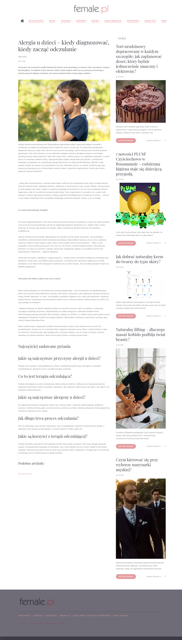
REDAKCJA (65, 615)
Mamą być (150, 21)
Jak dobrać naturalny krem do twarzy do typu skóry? (139, 259)
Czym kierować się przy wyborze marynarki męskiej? (137, 464)
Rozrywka (133, 21)
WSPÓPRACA (24, 615)
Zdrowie (81, 21)
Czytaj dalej (126, 140)
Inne (164, 21)
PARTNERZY (51, 615)
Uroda (95, 21)
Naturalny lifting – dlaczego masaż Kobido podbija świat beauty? (140, 334)
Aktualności (36, 21)
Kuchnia (65, 21)
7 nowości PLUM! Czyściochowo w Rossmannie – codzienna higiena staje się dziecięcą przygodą (139, 163)
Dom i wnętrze (112, 21)
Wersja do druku (25, 474)
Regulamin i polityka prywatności (92, 615)
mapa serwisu (120, 615)
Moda (52, 21)
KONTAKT (37, 615)
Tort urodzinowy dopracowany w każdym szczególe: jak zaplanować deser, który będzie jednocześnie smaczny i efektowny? (139, 59)
